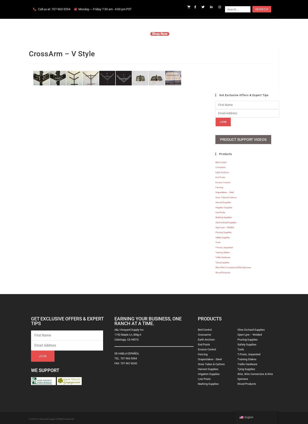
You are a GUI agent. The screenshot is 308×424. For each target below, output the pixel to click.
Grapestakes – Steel (224, 190)
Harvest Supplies (223, 200)
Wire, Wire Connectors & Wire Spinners (233, 265)
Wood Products (222, 270)
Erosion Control (222, 180)
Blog (220, 34)
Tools (218, 240)
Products (138, 34)
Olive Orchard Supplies (225, 220)
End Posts (220, 175)
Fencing (219, 185)
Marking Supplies (223, 215)
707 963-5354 (128, 356)
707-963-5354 (61, 9)
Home (103, 34)
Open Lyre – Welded (224, 225)
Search (261, 9)
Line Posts (220, 210)
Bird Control (221, 160)
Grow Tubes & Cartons (226, 195)
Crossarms (220, 165)
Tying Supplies (222, 260)
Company (119, 34)
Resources (183, 34)
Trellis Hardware (222, 255)
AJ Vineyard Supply (46, 417)
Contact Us (203, 34)
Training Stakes (222, 250)
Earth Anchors (222, 170)
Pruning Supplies (223, 230)
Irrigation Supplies (223, 205)
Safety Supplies (222, 235)
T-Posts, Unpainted (224, 245)
